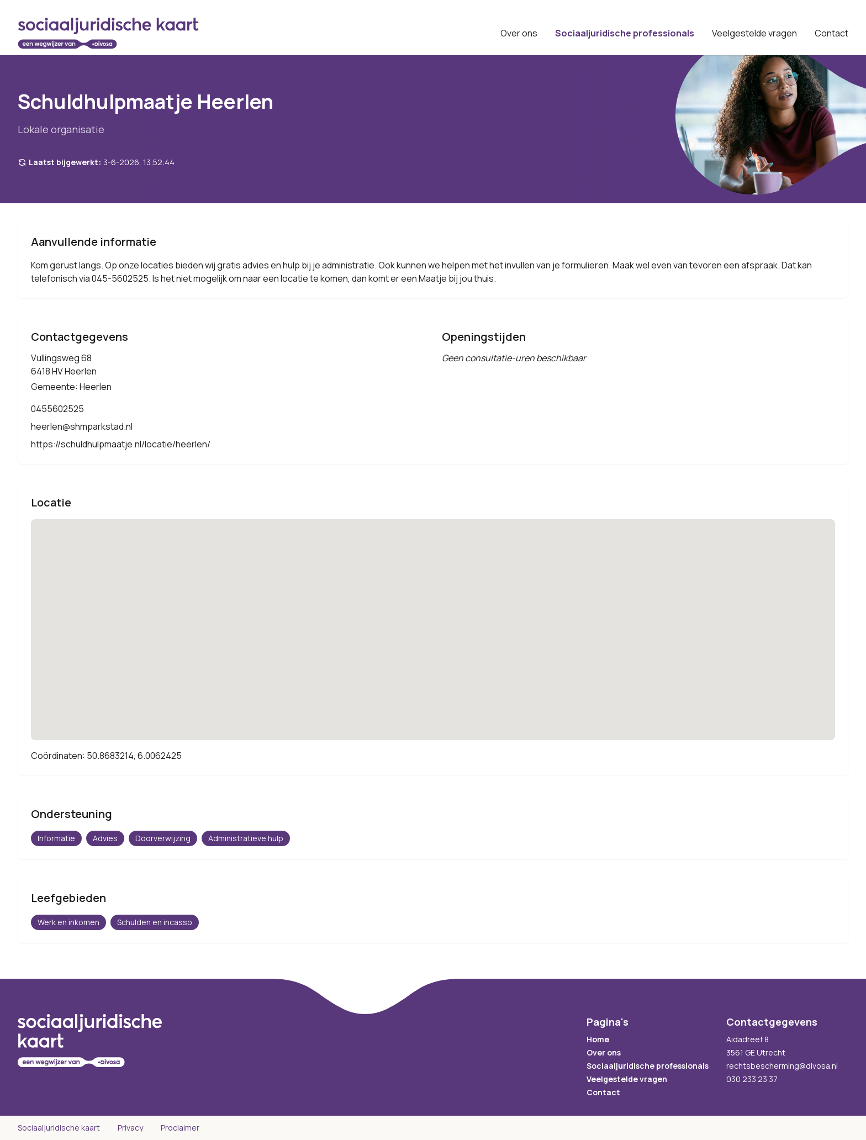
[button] (433, 619)
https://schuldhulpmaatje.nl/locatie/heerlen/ (120, 444)
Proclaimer (180, 1127)
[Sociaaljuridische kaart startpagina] (108, 33)
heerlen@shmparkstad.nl (82, 426)
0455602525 (57, 409)
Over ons (518, 33)
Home (598, 1039)
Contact (831, 33)
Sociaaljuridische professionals (624, 33)
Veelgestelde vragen (754, 33)
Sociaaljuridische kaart (59, 1127)
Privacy (130, 1127)
